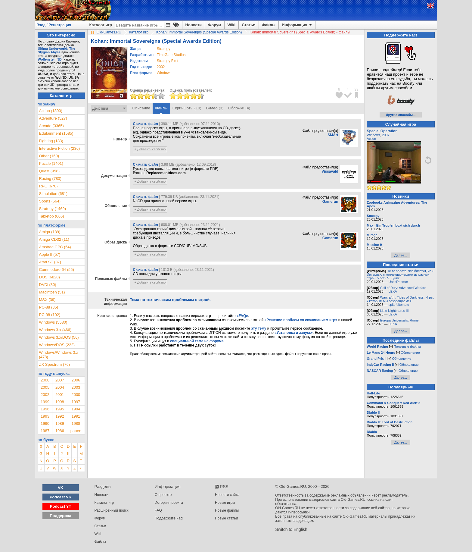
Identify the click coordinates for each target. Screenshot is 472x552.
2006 (75, 380)
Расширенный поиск (112, 510)
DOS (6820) (49, 277)
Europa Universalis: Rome (399, 320)
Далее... (400, 255)
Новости (193, 25)
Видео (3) (214, 108)
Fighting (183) (51, 141)
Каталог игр (100, 25)
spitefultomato (399, 304)
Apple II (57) (50, 254)
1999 (45, 402)
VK (60, 487)
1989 (59, 423)
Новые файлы (227, 510)
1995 (59, 409)
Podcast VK (60, 497)
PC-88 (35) (48, 307)
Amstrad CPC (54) (55, 247)
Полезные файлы (407, 346)
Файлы (269, 25)
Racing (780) (50, 178)
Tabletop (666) (51, 216)
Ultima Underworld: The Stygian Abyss (56, 50)
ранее (75, 430)
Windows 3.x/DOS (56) (59, 337)
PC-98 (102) (50, 314)
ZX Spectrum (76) (54, 364)
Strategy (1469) (52, 208)
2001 (59, 394)
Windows (373, 135)
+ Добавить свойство (150, 149)
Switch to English (291, 529)
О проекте (163, 495)
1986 (59, 430)
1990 (45, 423)
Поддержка (60, 515)
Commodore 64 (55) (56, 269)
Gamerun (330, 201)
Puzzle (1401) (51, 163)
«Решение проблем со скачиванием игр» (301, 320)
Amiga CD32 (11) (54, 239)
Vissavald (329, 171)
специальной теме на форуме (197, 341)
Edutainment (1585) (56, 133)
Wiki (232, 25)
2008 (45, 380)
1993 (45, 416)
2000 (75, 394)
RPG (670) (48, 186)
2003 (75, 387)
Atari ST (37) (50, 262)
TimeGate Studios (171, 55)
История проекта (169, 502)
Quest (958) (49, 171)
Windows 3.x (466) (55, 330)
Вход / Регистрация (54, 25)
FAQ (158, 510)
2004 (59, 387)
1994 (75, 409)
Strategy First (167, 61)
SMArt (333, 135)
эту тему (258, 328)
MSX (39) (47, 299)
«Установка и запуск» (294, 333)
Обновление (410, 352)
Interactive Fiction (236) (59, 148)
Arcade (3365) (51, 126)
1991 (75, 416)
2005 (45, 387)
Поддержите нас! (169, 518)
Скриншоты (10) (186, 108)
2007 (59, 380)
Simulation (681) (53, 193)
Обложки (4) (239, 108)
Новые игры (225, 502)
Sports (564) (50, 201)
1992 (59, 416)
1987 (45, 430)
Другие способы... (401, 115)
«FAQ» (242, 316)
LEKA (393, 291)
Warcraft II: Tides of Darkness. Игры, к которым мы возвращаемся (400, 299)
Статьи (248, 25)
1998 (59, 402)
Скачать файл (145, 124)
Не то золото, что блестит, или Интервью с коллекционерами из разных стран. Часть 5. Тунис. (400, 274)
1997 (75, 402)
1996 (45, 409)
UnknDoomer (398, 282)
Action (371, 138)
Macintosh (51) (52, 292)
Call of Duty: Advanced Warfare (403, 288)
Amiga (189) (50, 232)
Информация (297, 25)
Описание (141, 108)
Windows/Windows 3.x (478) (58, 354)
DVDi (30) (47, 284)
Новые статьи (226, 518)
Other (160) (49, 156)
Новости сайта (227, 495)
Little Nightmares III (394, 310)
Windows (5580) (53, 322)
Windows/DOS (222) (57, 345)
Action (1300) (50, 110)
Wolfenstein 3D (50, 59)
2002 (161, 67)
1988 (75, 423)
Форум (214, 25)
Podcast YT (60, 506)
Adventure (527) (53, 118)
